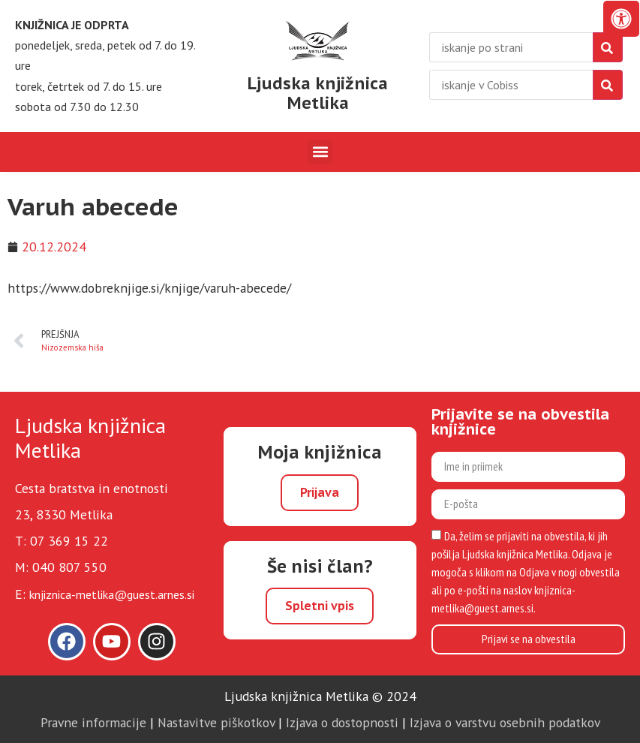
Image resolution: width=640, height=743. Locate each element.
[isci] (608, 85)
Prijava (319, 492)
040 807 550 (69, 567)
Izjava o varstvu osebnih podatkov (505, 722)
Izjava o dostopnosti (342, 722)
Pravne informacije (93, 722)
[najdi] (608, 47)
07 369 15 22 (69, 540)
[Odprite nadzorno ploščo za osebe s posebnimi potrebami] (621, 19)
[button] (320, 152)
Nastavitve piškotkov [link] (216, 722)
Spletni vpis (319, 605)
